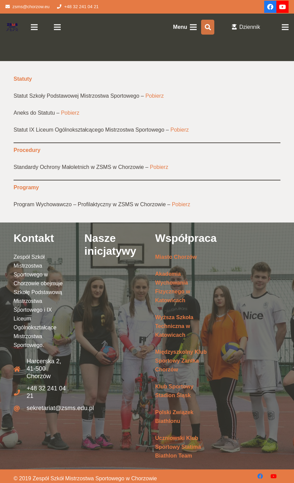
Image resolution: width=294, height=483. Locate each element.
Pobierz (154, 96)
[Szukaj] (208, 27)
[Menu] (34, 27)
